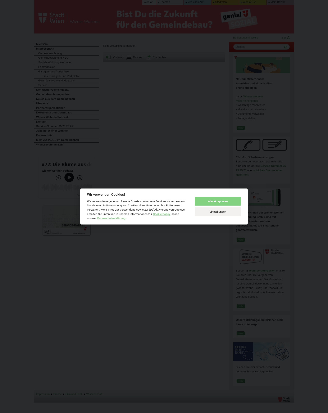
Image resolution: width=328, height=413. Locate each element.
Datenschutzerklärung (111, 218)
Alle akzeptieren (218, 201)
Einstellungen (218, 211)
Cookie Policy (161, 213)
